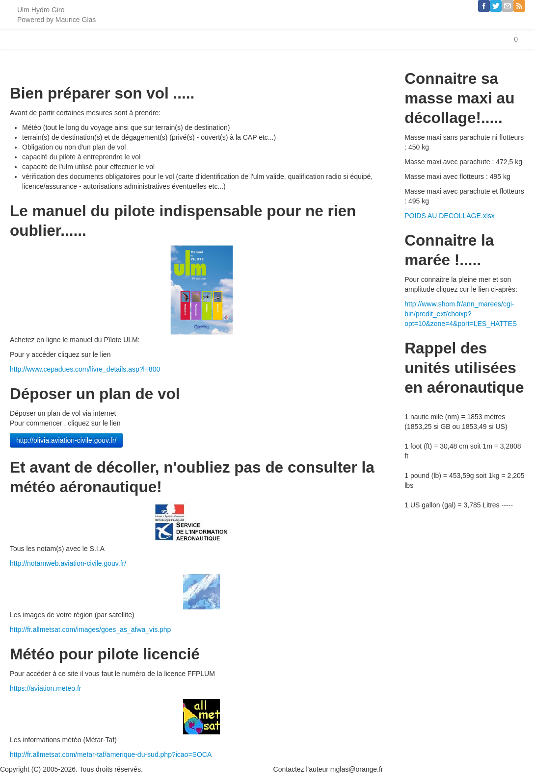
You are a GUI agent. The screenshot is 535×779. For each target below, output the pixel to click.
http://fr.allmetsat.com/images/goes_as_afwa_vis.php (90, 629)
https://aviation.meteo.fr (45, 688)
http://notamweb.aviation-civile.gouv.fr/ (68, 563)
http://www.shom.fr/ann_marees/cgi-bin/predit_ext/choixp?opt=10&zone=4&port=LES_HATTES (460, 313)
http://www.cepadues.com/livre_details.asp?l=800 (85, 369)
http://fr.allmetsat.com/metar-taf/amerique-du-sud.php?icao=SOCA (111, 754)
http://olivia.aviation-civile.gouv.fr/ (66, 440)
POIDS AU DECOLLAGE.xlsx (449, 216)
